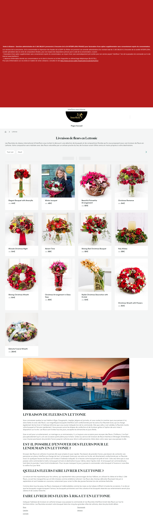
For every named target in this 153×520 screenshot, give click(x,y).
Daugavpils (81, 507)
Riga (24, 507)
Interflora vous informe (76, 109)
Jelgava (80, 510)
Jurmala (25, 514)
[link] (140, 117)
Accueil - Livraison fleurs (5, 132)
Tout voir (10, 152)
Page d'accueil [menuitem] (76, 125)
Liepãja (25, 510)
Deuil (20, 152)
